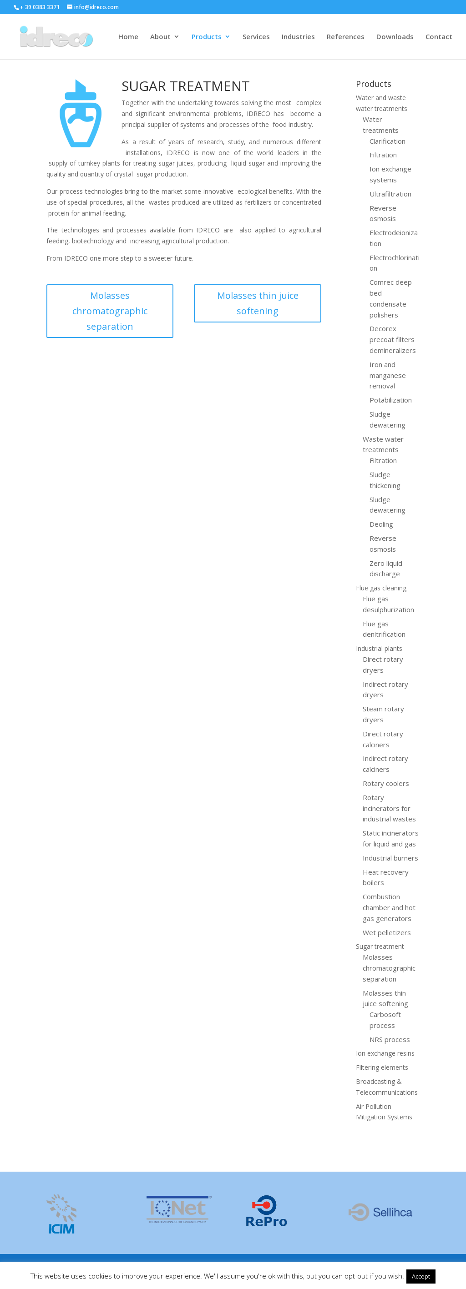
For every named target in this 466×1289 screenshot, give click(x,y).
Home (128, 37)
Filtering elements (382, 1067)
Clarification (387, 141)
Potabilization (391, 399)
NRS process (390, 1039)
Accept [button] (421, 1276)
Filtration (383, 154)
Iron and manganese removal (388, 375)
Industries (298, 37)
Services (256, 37)
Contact (438, 37)
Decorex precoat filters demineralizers (393, 339)
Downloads (395, 37)
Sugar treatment (380, 946)
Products (207, 37)
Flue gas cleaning (381, 588)
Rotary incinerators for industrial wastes (389, 808)
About (160, 37)
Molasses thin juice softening (258, 303)
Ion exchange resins (385, 1053)
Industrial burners (390, 857)
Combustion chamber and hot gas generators (389, 907)
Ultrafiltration (390, 193)
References (346, 37)
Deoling (381, 524)
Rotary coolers (386, 783)
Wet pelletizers (387, 932)
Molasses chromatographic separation (109, 310)
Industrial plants (379, 648)
